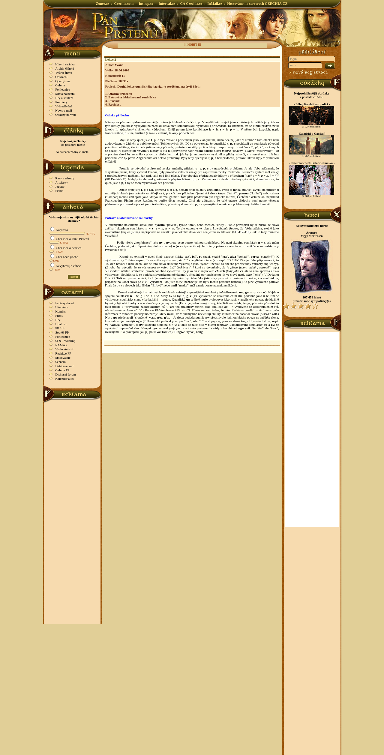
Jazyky (59, 186)
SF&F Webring (65, 341)
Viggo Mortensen (311, 236)
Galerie (60, 85)
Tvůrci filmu (63, 72)
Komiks (60, 311)
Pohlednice (62, 89)
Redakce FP (63, 353)
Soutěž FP (62, 332)
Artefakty (61, 182)
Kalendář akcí (64, 378)
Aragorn (311, 232)
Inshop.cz (146, 3)
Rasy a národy (64, 178)
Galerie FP (62, 370)
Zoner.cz (102, 3)
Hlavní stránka (64, 64)
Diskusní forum (65, 374)
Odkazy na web (65, 114)
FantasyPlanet (64, 303)
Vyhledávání (63, 106)
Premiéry (61, 102)
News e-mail (63, 110)
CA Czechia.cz (191, 3)
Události (60, 324)
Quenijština (62, 81)
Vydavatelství (64, 349)
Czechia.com (124, 3)
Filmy (59, 315)
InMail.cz (214, 3)
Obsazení (61, 77)
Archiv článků (64, 68)
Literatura (61, 307)
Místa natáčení (64, 93)
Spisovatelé (62, 357)
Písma (59, 191)
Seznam (60, 362)
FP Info (60, 328)
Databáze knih (64, 366)
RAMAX (61, 345)
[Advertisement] (72, 493)
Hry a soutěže (64, 98)
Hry (57, 320)
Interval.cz (166, 3)
